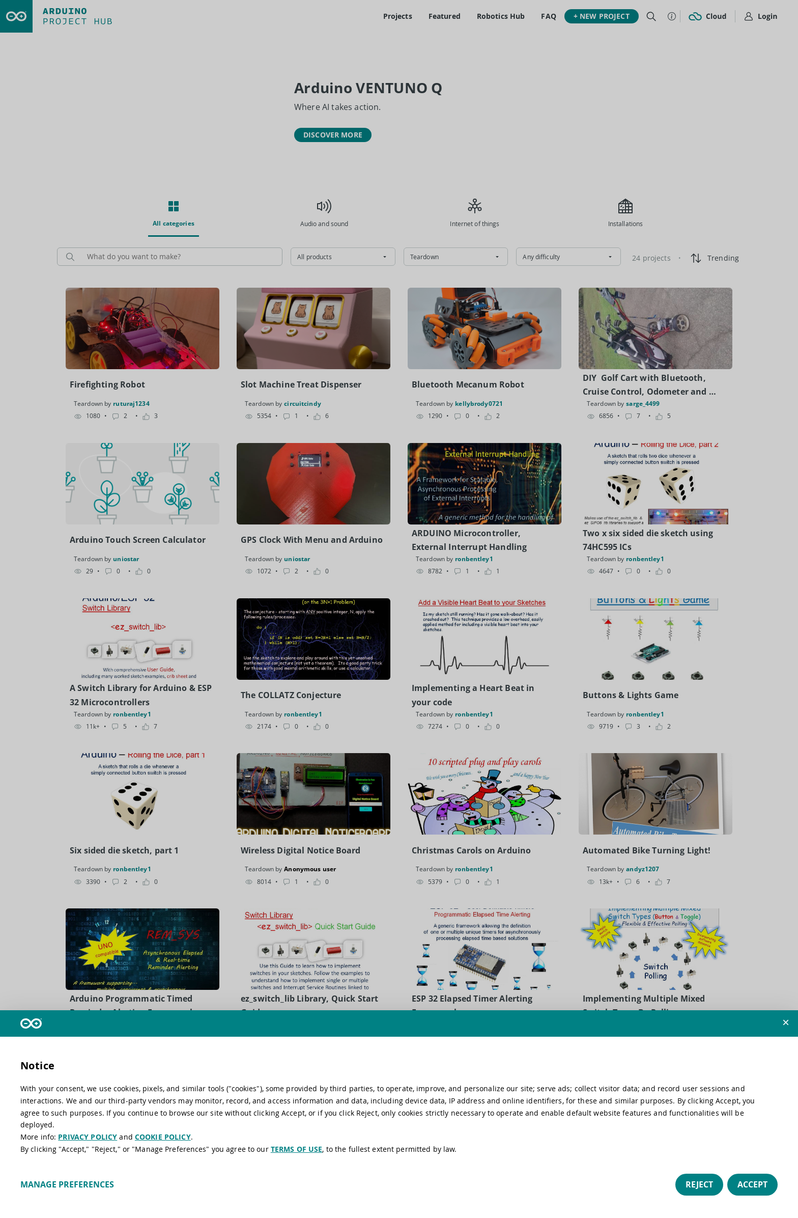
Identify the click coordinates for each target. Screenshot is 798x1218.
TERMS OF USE (297, 1149)
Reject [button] (699, 1184)
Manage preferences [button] (67, 1184)
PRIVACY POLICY (87, 1137)
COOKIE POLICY (163, 1137)
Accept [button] (752, 1184)
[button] (786, 1022)
